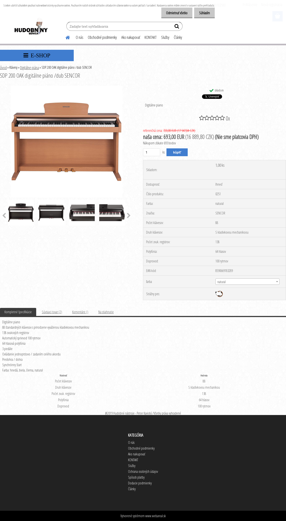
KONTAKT (151, 37)
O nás (79, 37)
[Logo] (30, 27)
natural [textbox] (221, 281)
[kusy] (151, 152)
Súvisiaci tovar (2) (52, 311)
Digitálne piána (29, 67)
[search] (177, 27)
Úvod (3, 67)
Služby (165, 37)
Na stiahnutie (106, 311)
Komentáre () (80, 311)
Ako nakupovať (130, 37)
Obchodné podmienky (102, 37)
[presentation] (129, 216)
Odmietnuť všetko (174, 12)
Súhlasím (203, 12)
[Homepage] (65, 37)
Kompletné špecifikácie (18, 311)
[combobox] (247, 281)
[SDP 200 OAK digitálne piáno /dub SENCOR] (66, 87)
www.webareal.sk (155, 515)
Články (178, 37)
